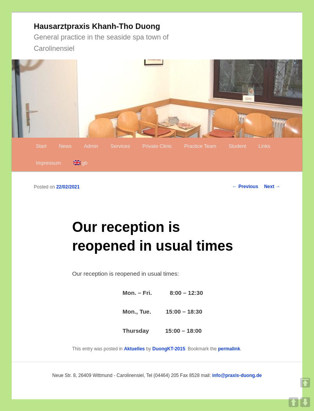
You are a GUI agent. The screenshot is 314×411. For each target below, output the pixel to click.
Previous (245, 186)
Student (237, 146)
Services (120, 146)
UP (293, 402)
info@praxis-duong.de (237, 375)
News (65, 146)
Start (41, 146)
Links (264, 146)
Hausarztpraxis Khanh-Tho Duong (97, 26)
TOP (305, 383)
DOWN (305, 402)
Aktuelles (134, 349)
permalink (229, 349)
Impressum (48, 163)
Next (272, 186)
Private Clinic (157, 146)
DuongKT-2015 (168, 349)
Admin (91, 146)
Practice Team (200, 146)
